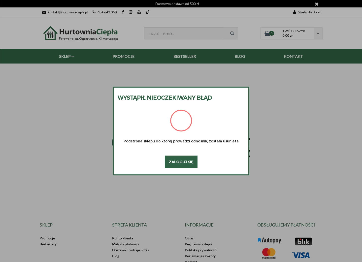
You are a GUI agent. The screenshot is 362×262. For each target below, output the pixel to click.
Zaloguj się (181, 162)
